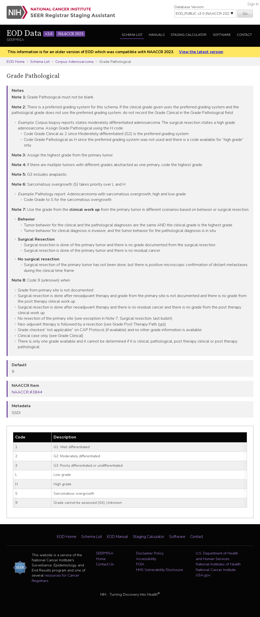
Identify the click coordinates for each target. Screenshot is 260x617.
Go (245, 13)
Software (222, 35)
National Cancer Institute (216, 569)
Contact (244, 35)
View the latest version (201, 51)
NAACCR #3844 (27, 392)
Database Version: (189, 6)
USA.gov (203, 575)
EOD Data (46, 33)
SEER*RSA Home (104, 556)
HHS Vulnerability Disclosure (159, 569)
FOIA (140, 564)
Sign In (253, 4)
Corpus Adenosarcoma (74, 61)
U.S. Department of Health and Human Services (217, 556)
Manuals (157, 35)
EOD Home (16, 61)
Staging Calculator (188, 35)
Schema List (132, 35)
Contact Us (105, 564)
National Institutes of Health (218, 564)
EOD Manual (117, 536)
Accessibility (146, 558)
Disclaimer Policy (150, 553)
